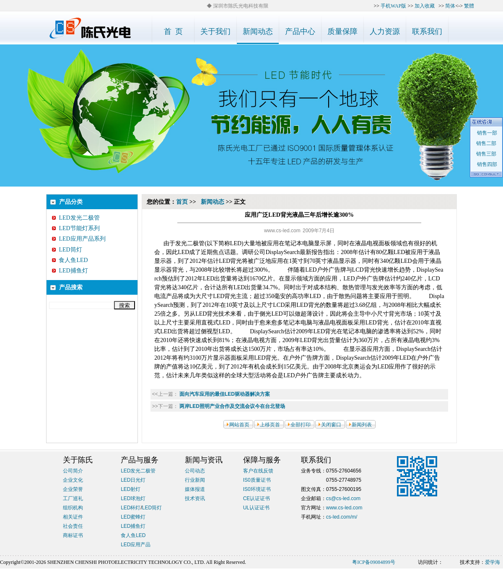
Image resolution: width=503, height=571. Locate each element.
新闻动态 (212, 202)
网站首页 (239, 425)
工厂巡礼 (73, 498)
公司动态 (195, 471)
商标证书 (73, 535)
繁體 (469, 6)
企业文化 (73, 480)
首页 (182, 202)
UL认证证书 (256, 508)
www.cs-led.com (344, 508)
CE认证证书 (256, 498)
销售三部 (486, 154)
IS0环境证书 (257, 489)
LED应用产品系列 (78, 239)
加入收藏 (425, 6)
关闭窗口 (331, 425)
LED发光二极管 (75, 218)
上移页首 (270, 425)
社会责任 (73, 526)
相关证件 (73, 517)
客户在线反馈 (258, 471)
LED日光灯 (133, 480)
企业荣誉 (73, 489)
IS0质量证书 (257, 480)
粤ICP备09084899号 (373, 562)
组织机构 (73, 508)
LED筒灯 (67, 250)
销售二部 (486, 143)
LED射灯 (130, 489)
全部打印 (300, 425)
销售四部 (486, 164)
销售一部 (486, 133)
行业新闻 (195, 480)
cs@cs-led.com (343, 498)
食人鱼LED (70, 260)
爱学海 (492, 562)
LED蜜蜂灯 (133, 517)
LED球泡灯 (133, 498)
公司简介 (73, 471)
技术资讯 (195, 498)
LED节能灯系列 (75, 228)
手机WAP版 (393, 6)
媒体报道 (195, 489)
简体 (450, 6)
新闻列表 (362, 425)
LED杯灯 (130, 508)
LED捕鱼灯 (70, 270)
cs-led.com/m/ (342, 517)
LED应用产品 (135, 545)
